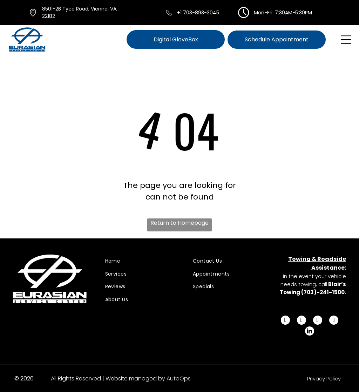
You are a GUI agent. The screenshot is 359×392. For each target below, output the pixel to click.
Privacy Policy (324, 378)
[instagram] (317, 321)
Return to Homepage (179, 223)
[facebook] (285, 321)
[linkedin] (309, 331)
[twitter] (301, 321)
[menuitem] (140, 261)
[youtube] (333, 321)
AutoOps (179, 378)
